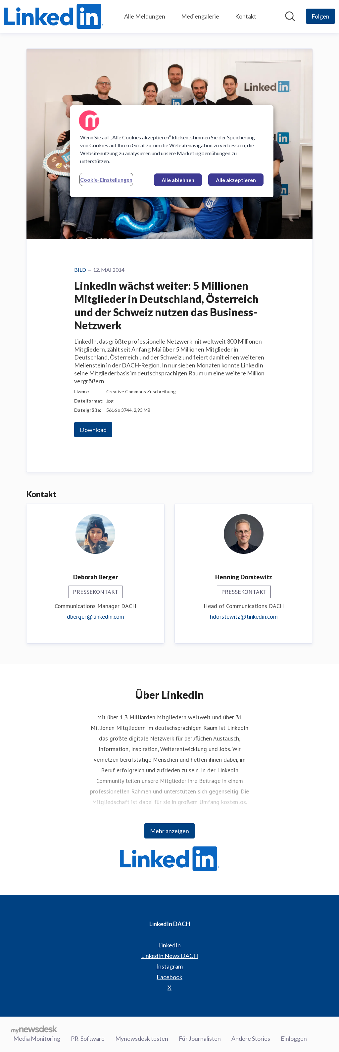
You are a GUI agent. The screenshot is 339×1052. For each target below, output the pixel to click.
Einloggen (294, 1038)
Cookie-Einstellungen (106, 179)
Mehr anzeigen (169, 831)
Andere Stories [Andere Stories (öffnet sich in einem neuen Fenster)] (250, 1038)
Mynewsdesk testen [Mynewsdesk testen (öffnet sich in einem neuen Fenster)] (141, 1038)
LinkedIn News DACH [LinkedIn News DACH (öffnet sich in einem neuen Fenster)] (169, 955)
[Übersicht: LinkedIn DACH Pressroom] (53, 16)
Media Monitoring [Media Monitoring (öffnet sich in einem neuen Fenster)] (36, 1038)
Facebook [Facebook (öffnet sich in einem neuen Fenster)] (169, 976)
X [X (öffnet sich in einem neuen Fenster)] (169, 987)
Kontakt (245, 16)
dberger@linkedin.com (95, 616)
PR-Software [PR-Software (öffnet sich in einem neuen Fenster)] (88, 1038)
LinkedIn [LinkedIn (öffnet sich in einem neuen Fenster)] (169, 945)
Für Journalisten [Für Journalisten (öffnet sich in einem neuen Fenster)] (200, 1038)
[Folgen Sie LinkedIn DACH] (320, 16)
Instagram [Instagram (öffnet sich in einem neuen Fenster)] (169, 966)
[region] (171, 151)
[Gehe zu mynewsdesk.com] (34, 1029)
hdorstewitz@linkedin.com (244, 616)
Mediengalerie (200, 16)
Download (93, 429)
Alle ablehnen (178, 180)
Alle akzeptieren (236, 180)
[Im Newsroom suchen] (290, 16)
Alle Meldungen (144, 16)
